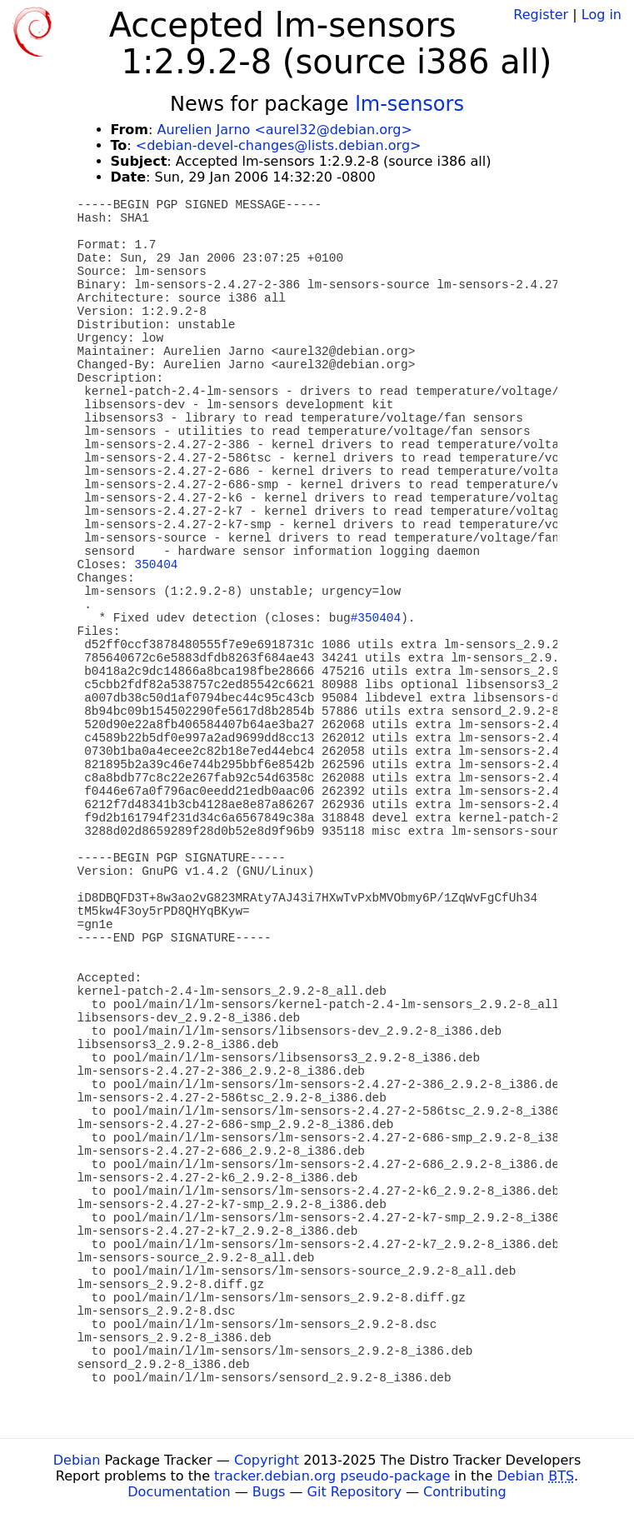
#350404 (376, 618)
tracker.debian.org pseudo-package (332, 1476)
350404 (156, 565)
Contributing (465, 1492)
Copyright (266, 1460)
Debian (77, 1460)
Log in (602, 14)
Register (540, 14)
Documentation (178, 1492)
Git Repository (354, 1492)
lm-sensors (409, 104)
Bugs (269, 1492)
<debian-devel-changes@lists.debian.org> (279, 145)
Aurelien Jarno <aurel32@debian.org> (284, 129)
